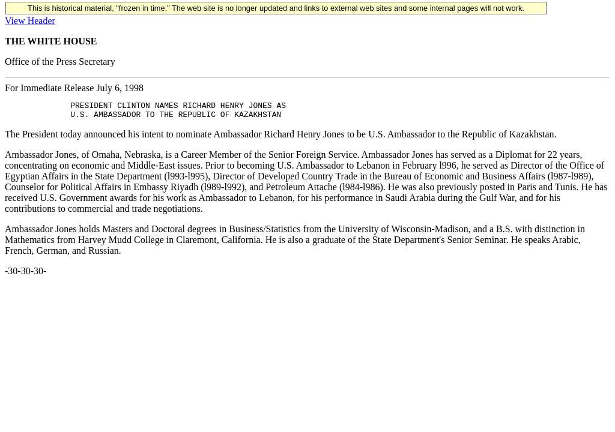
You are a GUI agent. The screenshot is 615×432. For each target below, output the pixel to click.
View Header (30, 21)
